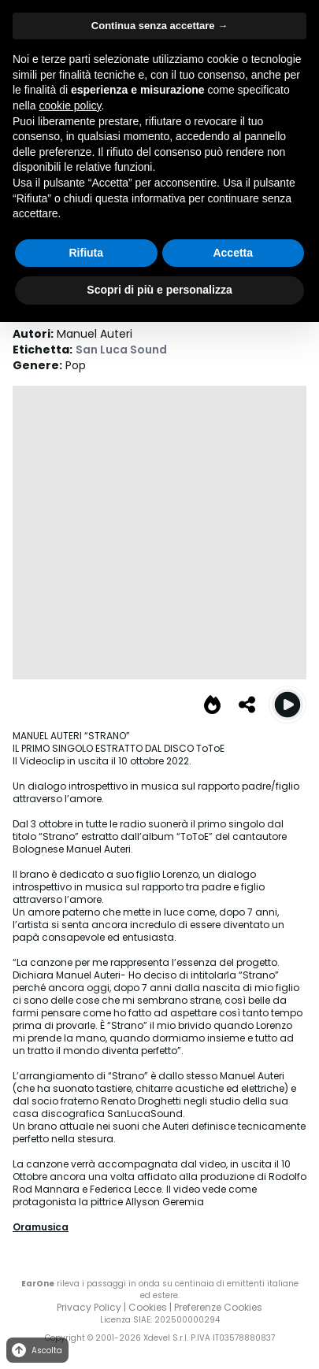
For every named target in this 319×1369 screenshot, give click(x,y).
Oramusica (41, 1227)
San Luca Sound (121, 349)
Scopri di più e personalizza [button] (159, 289)
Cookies (147, 1307)
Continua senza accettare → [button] (159, 25)
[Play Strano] (287, 704)
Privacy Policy (89, 1307)
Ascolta (35, 1350)
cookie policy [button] (70, 105)
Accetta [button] (233, 252)
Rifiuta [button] (86, 252)
